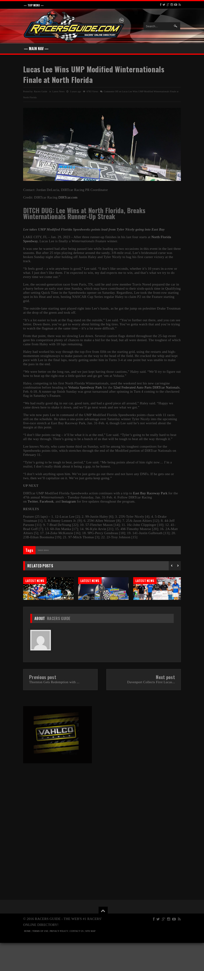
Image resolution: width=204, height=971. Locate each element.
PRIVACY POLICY (59, 959)
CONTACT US (76, 959)
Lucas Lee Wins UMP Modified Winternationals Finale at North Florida (93, 74)
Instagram (69, 501)
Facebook (47, 501)
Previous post (42, 705)
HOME (27, 959)
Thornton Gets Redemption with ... (54, 710)
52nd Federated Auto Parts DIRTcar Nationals (146, 387)
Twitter (33, 501)
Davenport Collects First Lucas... (151, 710)
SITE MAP (90, 959)
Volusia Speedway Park (85, 387)
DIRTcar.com (67, 197)
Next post (165, 705)
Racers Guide (59, 646)
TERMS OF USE (40, 959)
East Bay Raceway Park (150, 493)
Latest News (58, 91)
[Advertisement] (61, 826)
